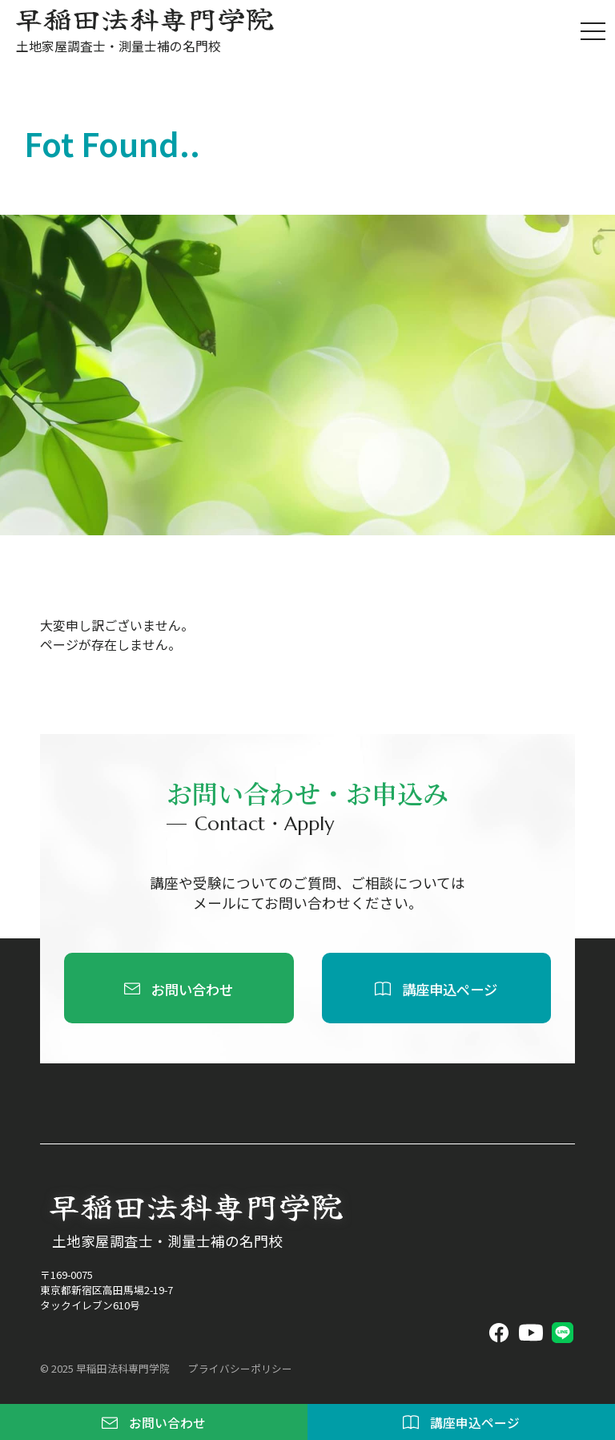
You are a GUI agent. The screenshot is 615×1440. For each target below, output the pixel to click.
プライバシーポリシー (240, 1368)
